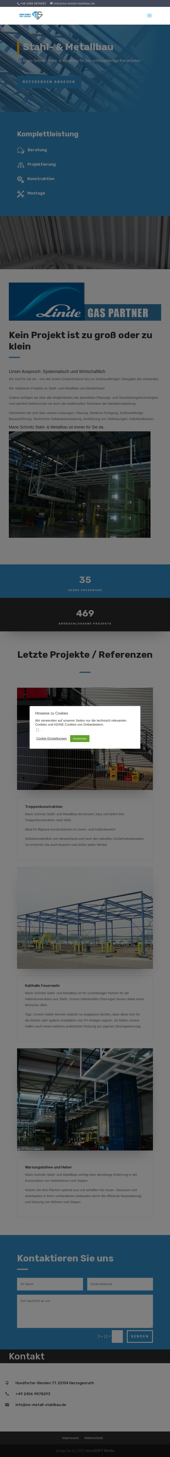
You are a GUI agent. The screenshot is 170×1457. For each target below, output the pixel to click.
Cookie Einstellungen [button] (51, 738)
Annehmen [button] (80, 738)
